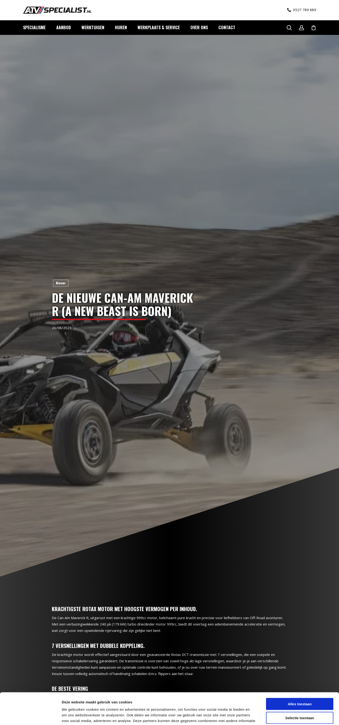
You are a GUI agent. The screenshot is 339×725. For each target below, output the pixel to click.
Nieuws (61, 282)
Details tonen (254, 716)
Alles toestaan (300, 674)
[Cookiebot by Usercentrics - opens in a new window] (30, 715)
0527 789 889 (301, 9)
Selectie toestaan (299, 688)
